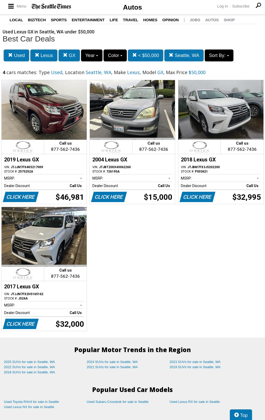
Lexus (44, 55)
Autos (132, 7)
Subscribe (240, 6)
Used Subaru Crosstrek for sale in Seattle (118, 402)
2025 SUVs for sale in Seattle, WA (29, 362)
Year (91, 55)
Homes (150, 20)
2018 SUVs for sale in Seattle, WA (29, 372)
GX (69, 55)
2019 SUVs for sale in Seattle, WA (195, 367)
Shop (229, 20)
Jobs (195, 20)
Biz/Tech (37, 20)
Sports (59, 20)
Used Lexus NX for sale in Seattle (29, 407)
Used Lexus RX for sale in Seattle (195, 402)
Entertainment (88, 20)
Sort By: (219, 55)
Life (113, 20)
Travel (130, 20)
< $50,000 (145, 55)
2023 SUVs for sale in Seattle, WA (195, 362)
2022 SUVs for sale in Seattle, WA (29, 367)
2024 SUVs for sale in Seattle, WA (112, 362)
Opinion (170, 20)
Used (16, 55)
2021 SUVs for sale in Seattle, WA (112, 367)
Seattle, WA (184, 55)
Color (115, 55)
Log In (222, 6)
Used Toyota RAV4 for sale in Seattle (31, 402)
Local (16, 20)
